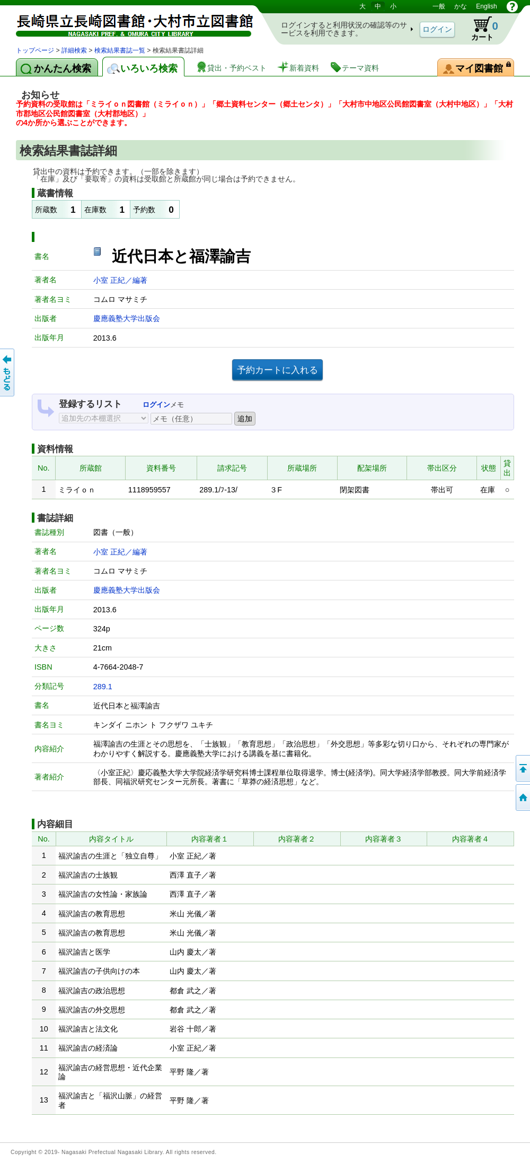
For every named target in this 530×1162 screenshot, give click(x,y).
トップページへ (522, 797)
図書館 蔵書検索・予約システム (127, 22)
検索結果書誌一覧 (119, 50)
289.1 (102, 686)
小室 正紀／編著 (120, 280)
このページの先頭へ (522, 768)
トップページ (35, 50)
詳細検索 (74, 50)
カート (479, 28)
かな (460, 6)
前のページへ (8, 372)
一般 (438, 6)
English (486, 6)
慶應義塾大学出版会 (126, 318)
